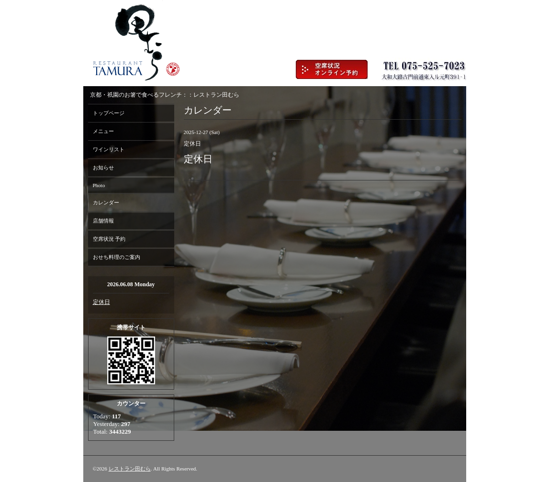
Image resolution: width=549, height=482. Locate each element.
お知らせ (103, 167)
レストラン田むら (130, 468)
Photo (99, 185)
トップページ (108, 113)
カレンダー (106, 202)
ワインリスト (108, 149)
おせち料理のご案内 (116, 257)
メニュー (103, 131)
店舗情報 (103, 221)
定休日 (101, 302)
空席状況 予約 (109, 239)
